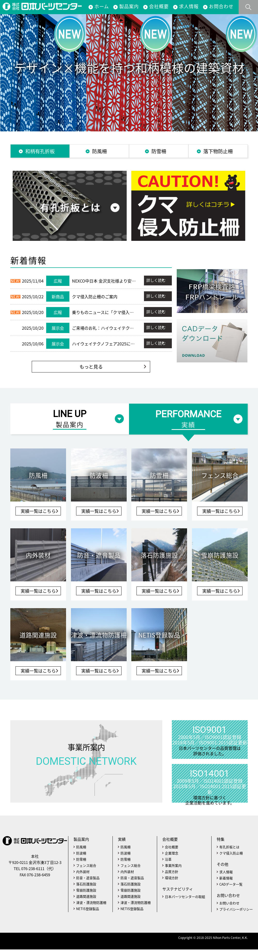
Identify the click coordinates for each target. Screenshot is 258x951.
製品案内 (129, 6)
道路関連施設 (86, 897)
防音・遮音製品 (88, 879)
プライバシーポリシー (236, 910)
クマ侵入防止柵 (231, 854)
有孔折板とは (229, 848)
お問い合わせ (229, 904)
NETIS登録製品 (87, 910)
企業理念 (171, 854)
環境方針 (171, 879)
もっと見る (91, 368)
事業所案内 (86, 758)
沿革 (168, 860)
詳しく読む (155, 281)
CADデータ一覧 (231, 885)
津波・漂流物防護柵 (91, 904)
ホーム (101, 6)
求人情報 (189, 6)
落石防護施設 (86, 885)
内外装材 (83, 873)
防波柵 (81, 854)
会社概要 (159, 6)
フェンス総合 (86, 866)
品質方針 (171, 873)
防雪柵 (81, 860)
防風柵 (81, 848)
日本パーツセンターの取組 (185, 898)
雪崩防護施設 (86, 891)
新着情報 (226, 879)
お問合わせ (221, 6)
